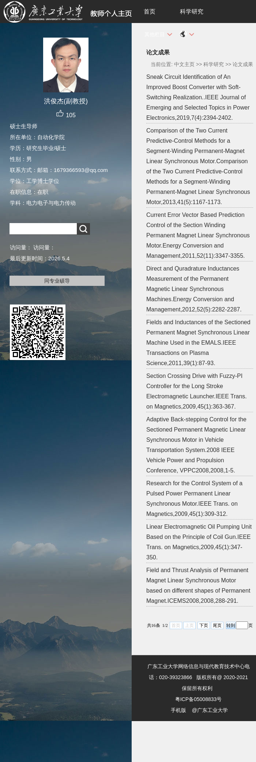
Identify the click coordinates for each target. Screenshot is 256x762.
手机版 (178, 710)
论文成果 (243, 64)
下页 (203, 625)
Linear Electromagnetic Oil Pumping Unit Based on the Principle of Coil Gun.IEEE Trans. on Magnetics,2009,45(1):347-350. (199, 542)
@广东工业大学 (210, 710)
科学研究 (191, 11)
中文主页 (184, 64)
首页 (149, 11)
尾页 (217, 625)
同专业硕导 (57, 281)
